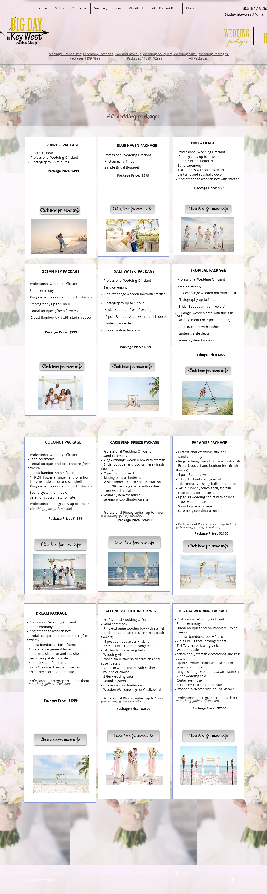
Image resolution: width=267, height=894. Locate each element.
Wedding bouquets (157, 54)
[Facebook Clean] (232, 880)
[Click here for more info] (132, 367)
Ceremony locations (98, 54)
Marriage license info (65, 54)
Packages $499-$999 (86, 58)
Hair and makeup (128, 54)
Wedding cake (185, 54)
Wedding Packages (214, 54)
